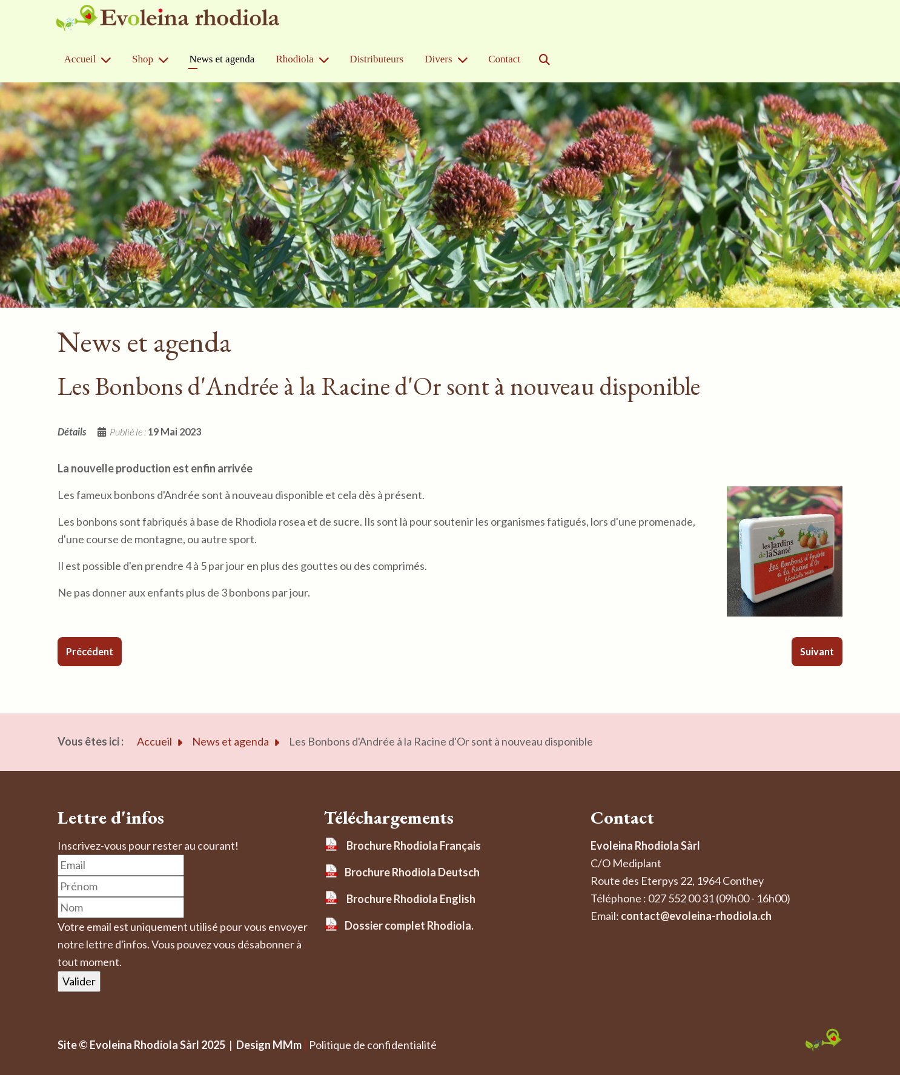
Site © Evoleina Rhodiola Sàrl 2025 (141, 1044)
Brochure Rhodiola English (410, 898)
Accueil (80, 59)
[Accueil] (108, 59)
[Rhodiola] (326, 59)
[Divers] (465, 59)
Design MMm (267, 1044)
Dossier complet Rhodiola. (409, 925)
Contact (504, 59)
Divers (438, 59)
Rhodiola (294, 59)
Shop (142, 59)
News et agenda (222, 59)
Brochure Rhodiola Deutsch (412, 872)
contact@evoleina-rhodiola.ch (696, 915)
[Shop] (166, 59)
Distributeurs (376, 59)
